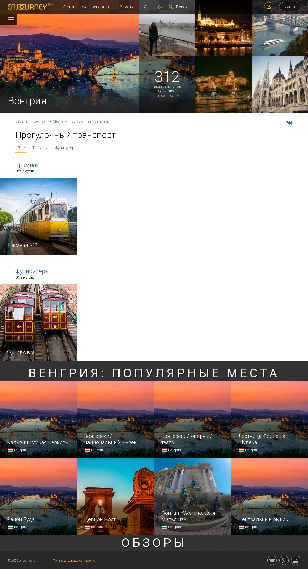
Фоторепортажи (96, 7)
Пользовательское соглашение (74, 560)
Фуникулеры (66, 148)
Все (21, 148)
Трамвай (40, 148)
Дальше (153, 7)
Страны (21, 121)
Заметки (127, 7)
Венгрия (40, 121)
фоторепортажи (167, 96)
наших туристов (167, 86)
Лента (68, 7)
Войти (289, 6)
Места (58, 121)
